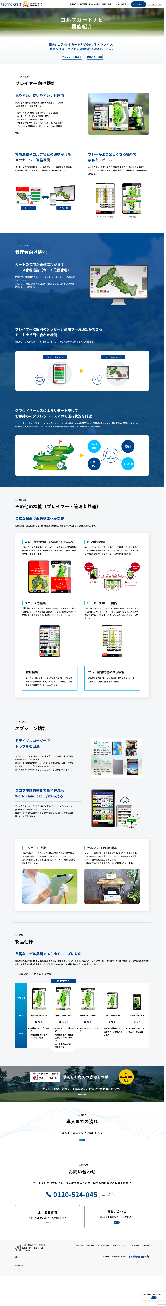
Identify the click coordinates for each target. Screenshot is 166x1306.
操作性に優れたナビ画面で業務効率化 (56, 60)
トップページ (16, 10)
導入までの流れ (82, 1157)
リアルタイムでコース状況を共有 (108, 60)
